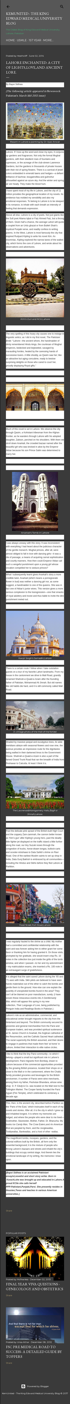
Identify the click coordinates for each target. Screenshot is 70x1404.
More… (48, 40)
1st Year (35, 40)
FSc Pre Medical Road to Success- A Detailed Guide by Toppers (34, 1351)
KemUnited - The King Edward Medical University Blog (34, 18)
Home (10, 40)
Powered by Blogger (35, 1386)
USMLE (22, 40)
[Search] (62, 5)
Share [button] (9, 1210)
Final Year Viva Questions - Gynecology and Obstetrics (34, 1286)
